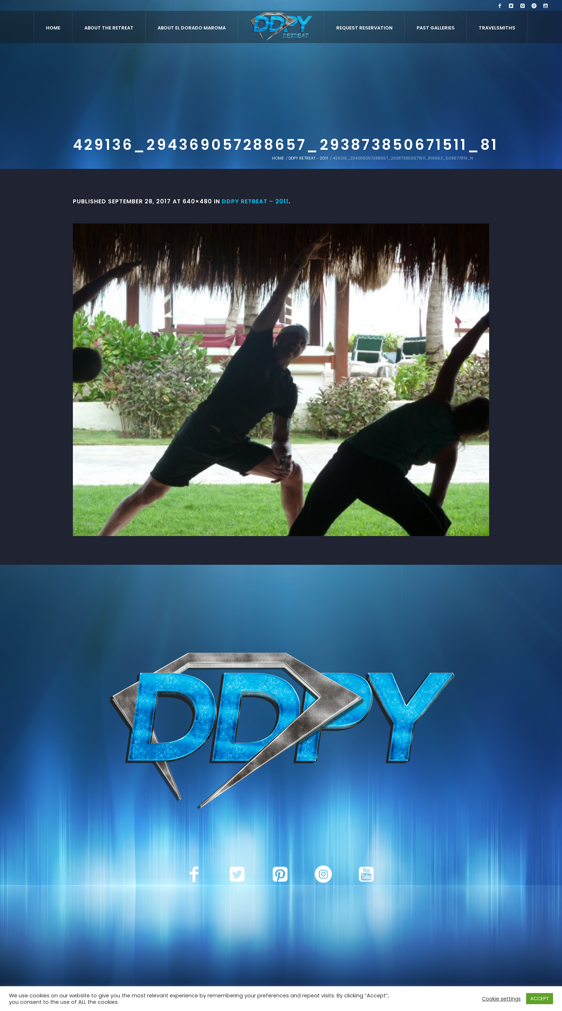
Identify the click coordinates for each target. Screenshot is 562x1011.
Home (278, 158)
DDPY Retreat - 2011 (308, 158)
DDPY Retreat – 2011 (255, 201)
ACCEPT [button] (539, 998)
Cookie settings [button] (501, 998)
